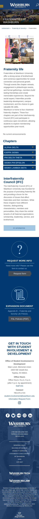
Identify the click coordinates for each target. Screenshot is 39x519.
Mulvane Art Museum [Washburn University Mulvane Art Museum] (19, 448)
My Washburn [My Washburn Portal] (19, 456)
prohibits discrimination (21, 488)
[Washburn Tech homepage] (19, 473)
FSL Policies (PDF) (20, 319)
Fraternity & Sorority (19, 28)
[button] (37, 5)
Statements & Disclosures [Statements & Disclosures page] (19, 453)
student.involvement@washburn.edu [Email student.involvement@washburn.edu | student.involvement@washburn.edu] (19, 396)
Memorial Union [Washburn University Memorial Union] (19, 445)
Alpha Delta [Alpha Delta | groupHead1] (11, 147)
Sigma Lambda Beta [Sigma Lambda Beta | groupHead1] (15, 168)
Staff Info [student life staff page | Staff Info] (19, 386)
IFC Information (19, 228)
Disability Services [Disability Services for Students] (19, 451)
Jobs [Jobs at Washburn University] (19, 459)
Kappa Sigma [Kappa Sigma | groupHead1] (11, 152)
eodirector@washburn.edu (11, 504)
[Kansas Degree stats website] (19, 515)
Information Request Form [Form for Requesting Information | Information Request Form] (19, 399)
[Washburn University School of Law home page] (19, 481)
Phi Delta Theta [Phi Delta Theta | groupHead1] (13, 157)
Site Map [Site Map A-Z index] (19, 462)
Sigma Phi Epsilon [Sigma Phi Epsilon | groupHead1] (14, 163)
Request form (20, 273)
